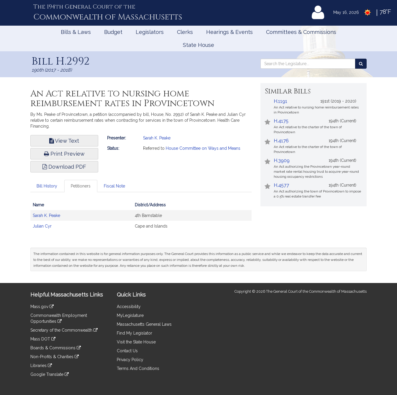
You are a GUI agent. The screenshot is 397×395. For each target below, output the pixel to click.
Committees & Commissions (301, 32)
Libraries (41, 365)
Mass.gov (42, 306)
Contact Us (127, 350)
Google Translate (49, 374)
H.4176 (281, 141)
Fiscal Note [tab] (114, 186)
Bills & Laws (76, 32)
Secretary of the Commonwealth (64, 330)
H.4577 (281, 185)
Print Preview (64, 154)
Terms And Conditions (138, 368)
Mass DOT (42, 339)
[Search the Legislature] (361, 64)
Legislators (150, 32)
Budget (113, 32)
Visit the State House (136, 342)
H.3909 (282, 160)
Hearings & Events (229, 32)
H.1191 (280, 101)
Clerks (185, 32)
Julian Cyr (42, 226)
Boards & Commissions (55, 347)
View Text (64, 141)
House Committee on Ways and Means (203, 148)
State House (198, 45)
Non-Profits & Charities (54, 356)
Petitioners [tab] (81, 186)
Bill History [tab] (47, 186)
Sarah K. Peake (156, 138)
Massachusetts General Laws (144, 324)
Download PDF (64, 167)
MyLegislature (130, 315)
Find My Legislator (134, 333)
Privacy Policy (130, 359)
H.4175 (281, 121)
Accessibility (129, 306)
